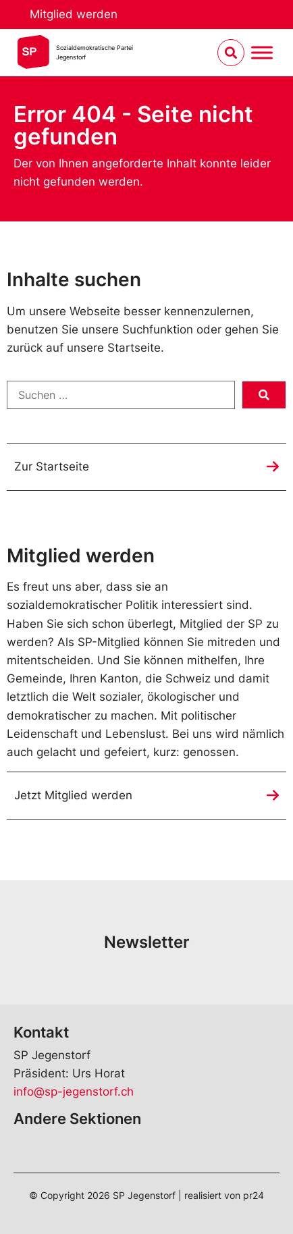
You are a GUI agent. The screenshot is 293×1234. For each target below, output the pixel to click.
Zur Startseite (51, 466)
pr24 (253, 1195)
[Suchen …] (121, 395)
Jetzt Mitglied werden (73, 795)
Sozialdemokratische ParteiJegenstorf (94, 52)
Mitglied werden (73, 14)
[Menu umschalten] (262, 53)
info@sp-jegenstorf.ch (74, 1091)
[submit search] (264, 395)
